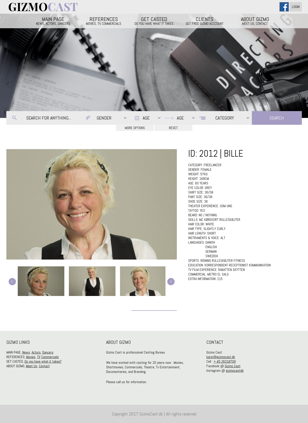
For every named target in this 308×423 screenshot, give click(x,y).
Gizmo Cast (232, 366)
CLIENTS (204, 20)
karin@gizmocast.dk (220, 356)
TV (38, 356)
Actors (36, 352)
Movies (30, 356)
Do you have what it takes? (43, 361)
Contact (44, 366)
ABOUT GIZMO (255, 20)
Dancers (47, 352)
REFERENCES (103, 20)
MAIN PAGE (53, 20)
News (26, 352)
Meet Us (31, 366)
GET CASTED (154, 20)
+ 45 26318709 (225, 361)
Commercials (50, 356)
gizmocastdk (235, 370)
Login (296, 6)
